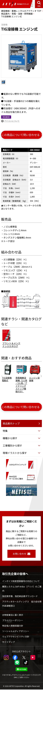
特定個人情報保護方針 (12, 625)
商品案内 (5, 13)
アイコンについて (11, 121)
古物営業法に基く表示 (12, 614)
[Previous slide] (2, 376)
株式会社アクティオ (15, 4)
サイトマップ (8, 641)
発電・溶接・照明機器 (22, 13)
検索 (39, 6)
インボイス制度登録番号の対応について (21, 581)
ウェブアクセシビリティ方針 (15, 636)
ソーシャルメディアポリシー (15, 631)
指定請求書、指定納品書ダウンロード (20, 596)
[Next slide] (41, 376)
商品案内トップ (11, 423)
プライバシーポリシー (12, 620)
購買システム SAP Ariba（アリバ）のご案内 (21, 588)
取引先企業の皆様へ (15, 574)
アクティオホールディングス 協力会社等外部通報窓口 (22, 603)
